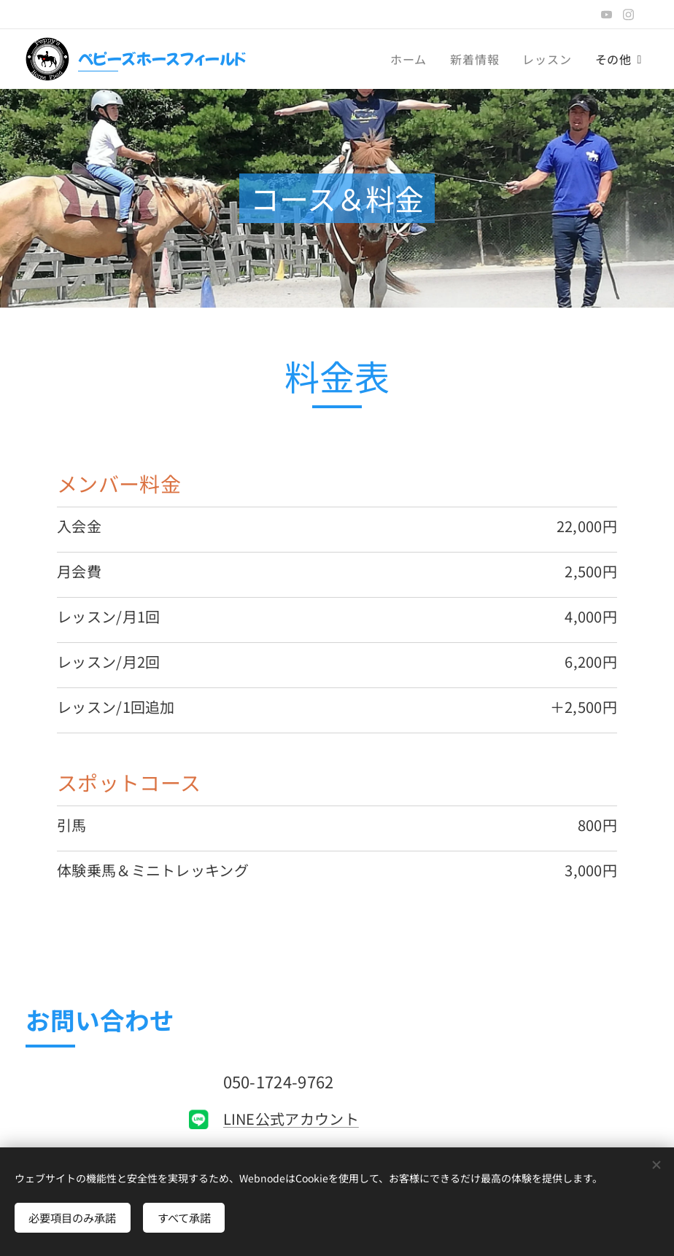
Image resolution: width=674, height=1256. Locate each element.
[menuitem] (412, 59)
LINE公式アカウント (291, 1118)
